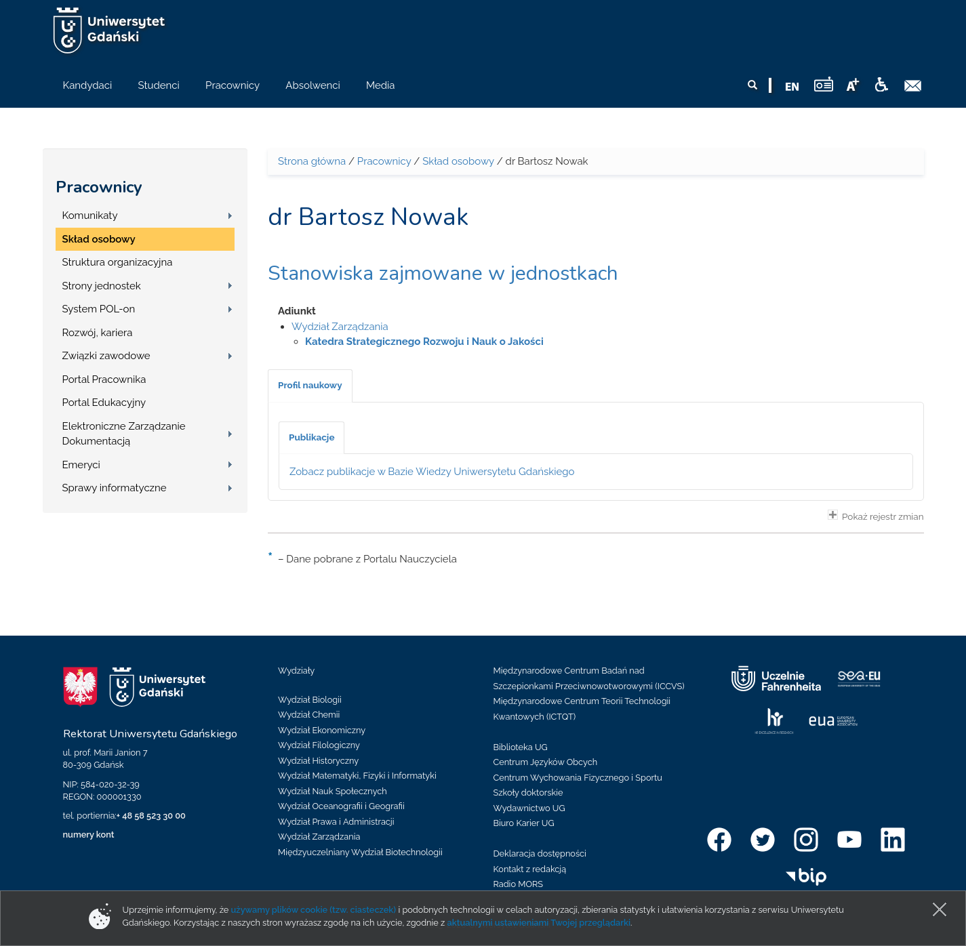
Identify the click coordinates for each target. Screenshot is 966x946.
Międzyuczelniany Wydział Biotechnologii (360, 852)
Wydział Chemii (309, 715)
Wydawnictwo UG (529, 808)
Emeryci (81, 465)
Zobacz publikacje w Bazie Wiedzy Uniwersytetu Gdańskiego (432, 472)
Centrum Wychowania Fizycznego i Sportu (578, 778)
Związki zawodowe (106, 356)
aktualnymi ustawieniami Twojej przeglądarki (538, 923)
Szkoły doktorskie (528, 792)
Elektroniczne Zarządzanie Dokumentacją (124, 434)
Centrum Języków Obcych (546, 762)
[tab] (310, 385)
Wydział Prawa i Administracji (336, 822)
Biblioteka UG (521, 747)
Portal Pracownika (104, 379)
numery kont (89, 834)
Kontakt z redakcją (530, 869)
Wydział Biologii (310, 700)
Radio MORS (519, 884)
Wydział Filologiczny (319, 745)
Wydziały (296, 670)
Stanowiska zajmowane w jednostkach (443, 273)
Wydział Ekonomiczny (321, 730)
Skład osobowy (99, 239)
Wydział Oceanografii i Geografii (341, 806)
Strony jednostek (101, 286)
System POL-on (99, 309)
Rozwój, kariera (97, 333)
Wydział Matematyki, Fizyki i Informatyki (357, 775)
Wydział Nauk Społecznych (332, 791)
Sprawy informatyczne (114, 488)
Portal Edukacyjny (104, 402)
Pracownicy (99, 187)
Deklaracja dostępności (540, 853)
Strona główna (312, 161)
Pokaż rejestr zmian (876, 516)
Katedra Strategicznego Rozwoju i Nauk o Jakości (424, 341)
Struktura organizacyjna (117, 262)
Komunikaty (90, 215)
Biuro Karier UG (524, 823)
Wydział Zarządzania (339, 327)
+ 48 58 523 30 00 (151, 815)
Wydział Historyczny (318, 761)
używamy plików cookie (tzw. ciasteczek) (314, 910)
